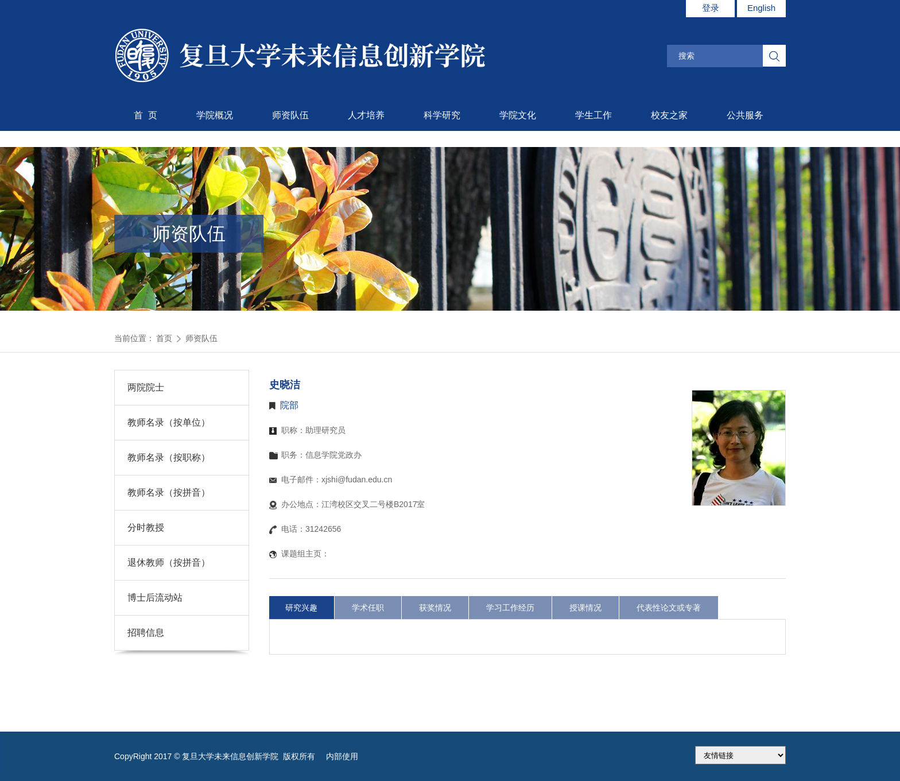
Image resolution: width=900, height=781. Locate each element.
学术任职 (368, 607)
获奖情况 (435, 607)
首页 (164, 338)
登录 (710, 8)
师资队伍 (290, 115)
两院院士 (145, 387)
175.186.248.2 (740, 755)
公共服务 (745, 115)
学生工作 (593, 115)
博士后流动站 (155, 597)
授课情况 (585, 607)
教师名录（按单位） (168, 422)
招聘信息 (145, 632)
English (761, 8)
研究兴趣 (301, 607)
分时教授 (145, 527)
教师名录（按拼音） (168, 492)
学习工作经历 (510, 607)
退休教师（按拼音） (168, 562)
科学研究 (442, 115)
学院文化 (517, 115)
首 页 (145, 115)
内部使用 (342, 756)
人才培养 (366, 115)
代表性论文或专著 (669, 607)
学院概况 (214, 115)
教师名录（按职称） (168, 457)
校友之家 (669, 115)
